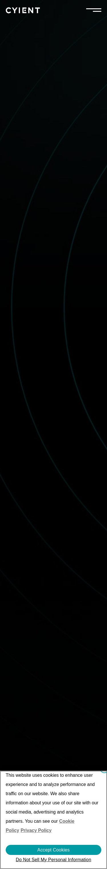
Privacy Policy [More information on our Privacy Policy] (36, 830)
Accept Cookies (53, 849)
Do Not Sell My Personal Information (53, 859)
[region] (53, 820)
